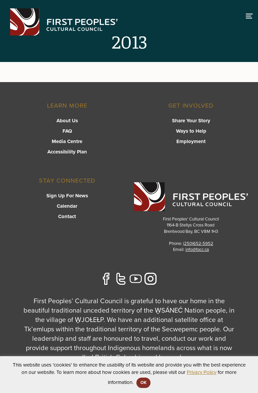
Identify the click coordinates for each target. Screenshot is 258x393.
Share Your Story (191, 121)
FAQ (67, 131)
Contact (67, 216)
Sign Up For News (67, 196)
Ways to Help (191, 131)
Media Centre (67, 141)
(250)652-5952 (198, 243)
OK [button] (143, 382)
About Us (67, 121)
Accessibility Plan (67, 152)
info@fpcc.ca (197, 249)
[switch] (249, 15)
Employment (191, 141)
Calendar (67, 206)
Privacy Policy (201, 372)
